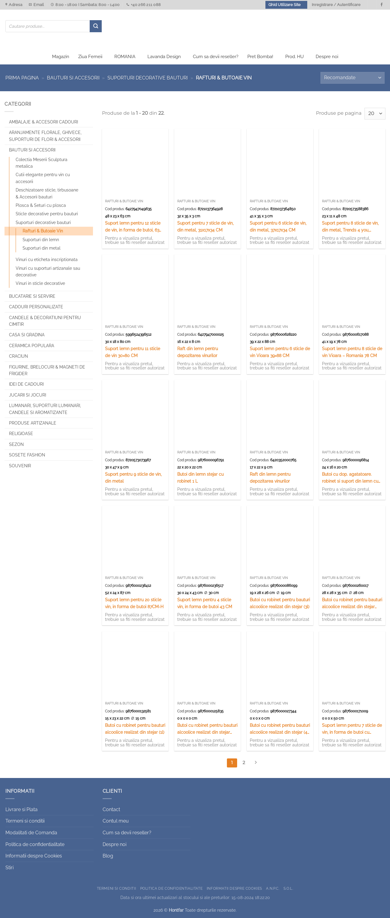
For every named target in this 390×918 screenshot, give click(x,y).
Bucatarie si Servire (32, 296)
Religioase (21, 433)
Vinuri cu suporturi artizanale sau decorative (48, 271)
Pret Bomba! (260, 56)
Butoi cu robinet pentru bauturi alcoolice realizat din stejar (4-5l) (280, 729)
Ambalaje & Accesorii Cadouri (43, 122)
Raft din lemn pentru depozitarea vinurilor (197, 352)
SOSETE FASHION (27, 455)
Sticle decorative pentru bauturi (47, 213)
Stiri (9, 867)
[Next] (255, 762)
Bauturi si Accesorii (73, 78)
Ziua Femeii (90, 56)
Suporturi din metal (41, 248)
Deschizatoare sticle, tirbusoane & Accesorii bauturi (47, 193)
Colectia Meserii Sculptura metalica (41, 163)
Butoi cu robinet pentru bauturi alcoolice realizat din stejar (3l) (280, 603)
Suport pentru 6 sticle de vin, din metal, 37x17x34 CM (278, 226)
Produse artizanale (32, 423)
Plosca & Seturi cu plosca (41, 205)
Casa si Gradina (27, 334)
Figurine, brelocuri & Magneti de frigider (47, 370)
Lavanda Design (164, 56)
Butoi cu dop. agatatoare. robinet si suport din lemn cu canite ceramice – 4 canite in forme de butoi (350, 477)
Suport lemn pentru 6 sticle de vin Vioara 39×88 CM (280, 352)
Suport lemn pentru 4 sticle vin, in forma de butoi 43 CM (204, 603)
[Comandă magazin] (352, 78)
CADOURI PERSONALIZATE (36, 306)
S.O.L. (288, 888)
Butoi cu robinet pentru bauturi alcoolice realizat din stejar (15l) (352, 603)
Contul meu (116, 821)
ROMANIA (124, 56)
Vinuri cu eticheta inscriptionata (47, 259)
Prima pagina (22, 78)
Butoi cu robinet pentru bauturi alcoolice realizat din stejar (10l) (207, 729)
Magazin (60, 56)
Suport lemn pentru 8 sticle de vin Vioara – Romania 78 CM (352, 352)
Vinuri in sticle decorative (40, 283)
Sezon (16, 444)
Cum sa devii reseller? (215, 56)
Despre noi (327, 56)
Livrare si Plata (21, 809)
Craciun (18, 356)
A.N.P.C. (272, 888)
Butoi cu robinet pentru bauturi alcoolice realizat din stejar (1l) (135, 729)
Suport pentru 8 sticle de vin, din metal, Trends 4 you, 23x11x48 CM (350, 226)
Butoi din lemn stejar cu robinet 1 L (200, 477)
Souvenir (20, 465)
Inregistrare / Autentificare (336, 4)
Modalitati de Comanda (31, 833)
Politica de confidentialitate (34, 844)
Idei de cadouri (26, 384)
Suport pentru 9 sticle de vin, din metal (133, 477)
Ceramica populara (31, 345)
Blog (108, 856)
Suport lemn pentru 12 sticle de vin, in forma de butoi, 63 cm (132, 226)
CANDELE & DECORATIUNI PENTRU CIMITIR (45, 321)
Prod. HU (294, 56)
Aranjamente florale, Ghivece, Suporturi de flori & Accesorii (45, 136)
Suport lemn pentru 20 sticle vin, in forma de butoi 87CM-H (134, 603)
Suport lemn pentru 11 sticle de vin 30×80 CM (132, 352)
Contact (111, 809)
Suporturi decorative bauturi (147, 78)
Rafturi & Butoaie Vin (43, 231)
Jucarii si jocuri (27, 395)
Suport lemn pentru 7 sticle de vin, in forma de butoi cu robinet (352, 729)
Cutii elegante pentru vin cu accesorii (43, 178)
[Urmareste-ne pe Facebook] (381, 5)
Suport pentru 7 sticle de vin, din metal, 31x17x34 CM (205, 226)
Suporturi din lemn (41, 239)
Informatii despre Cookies (33, 856)
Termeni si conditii (25, 821)
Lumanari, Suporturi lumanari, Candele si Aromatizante (45, 409)
